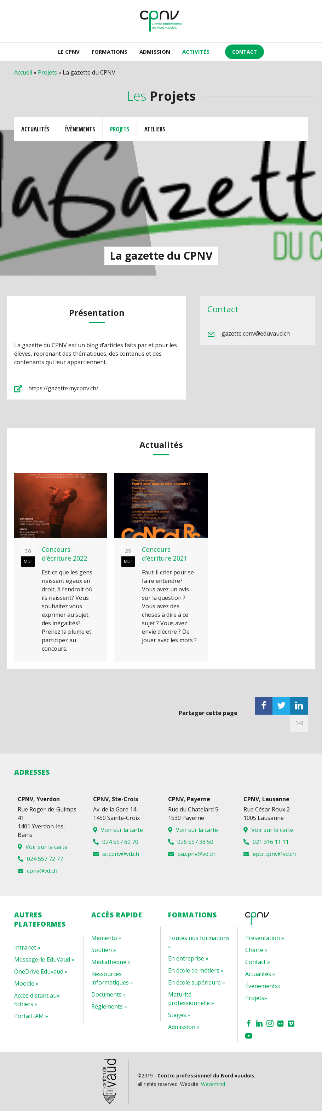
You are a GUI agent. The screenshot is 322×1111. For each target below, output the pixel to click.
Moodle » (26, 983)
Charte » (256, 950)
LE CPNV (69, 51)
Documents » (108, 994)
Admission (154, 51)
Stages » (179, 1015)
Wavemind (213, 1084)
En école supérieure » (196, 982)
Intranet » (27, 947)
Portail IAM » (31, 1016)
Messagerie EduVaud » (44, 959)
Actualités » (260, 974)
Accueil (23, 72)
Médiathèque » (111, 962)
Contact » (257, 962)
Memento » (106, 938)
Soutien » (103, 950)
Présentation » (264, 938)
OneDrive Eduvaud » (41, 971)
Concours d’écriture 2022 (64, 553)
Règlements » (109, 1006)
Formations (109, 51)
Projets (47, 72)
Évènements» (263, 986)
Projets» (256, 998)
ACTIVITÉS (195, 51)
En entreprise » (188, 958)
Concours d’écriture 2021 (164, 553)
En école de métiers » (196, 970)
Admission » (184, 1027)
